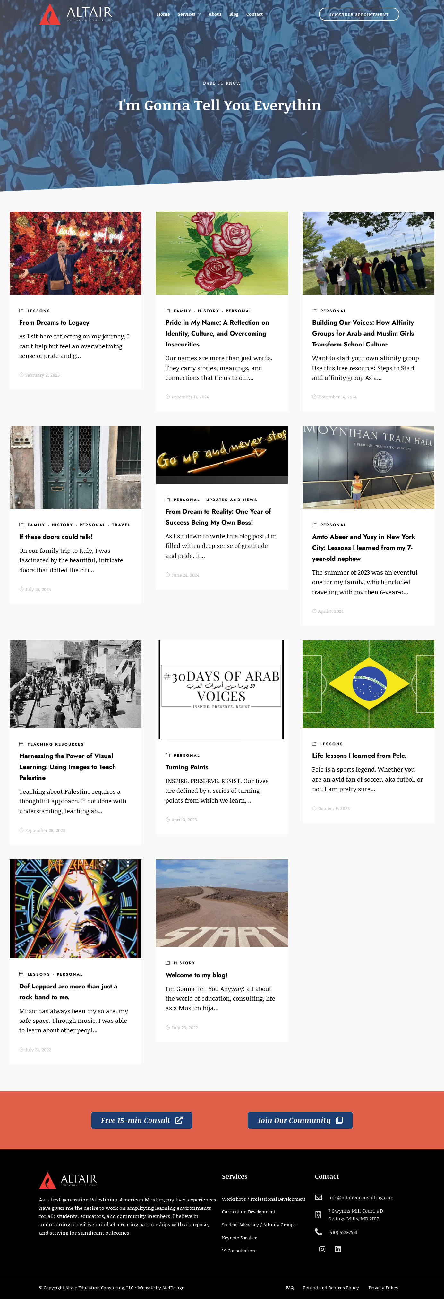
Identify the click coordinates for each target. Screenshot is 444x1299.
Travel (121, 525)
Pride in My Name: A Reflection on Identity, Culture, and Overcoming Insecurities (217, 333)
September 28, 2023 (42, 830)
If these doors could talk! (56, 537)
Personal (239, 311)
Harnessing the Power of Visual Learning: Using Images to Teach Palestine (67, 766)
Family (183, 311)
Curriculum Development (248, 1211)
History (208, 311)
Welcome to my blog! (197, 975)
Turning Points (187, 767)
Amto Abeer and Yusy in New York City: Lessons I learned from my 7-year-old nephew (363, 547)
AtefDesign (173, 1287)
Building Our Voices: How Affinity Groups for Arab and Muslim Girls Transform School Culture (363, 333)
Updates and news (232, 500)
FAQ (290, 1287)
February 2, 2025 (39, 375)
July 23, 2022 (182, 1027)
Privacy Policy (383, 1287)
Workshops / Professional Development (263, 1198)
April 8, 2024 (328, 611)
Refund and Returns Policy (331, 1287)
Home (163, 14)
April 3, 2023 (181, 819)
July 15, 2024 (35, 589)
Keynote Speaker (239, 1237)
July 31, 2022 (35, 1049)
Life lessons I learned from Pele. (359, 755)
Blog (233, 14)
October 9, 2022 (331, 808)
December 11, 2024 (187, 396)
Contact (254, 14)
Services (186, 14)
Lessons (39, 311)
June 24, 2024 (182, 574)
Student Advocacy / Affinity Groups (259, 1224)
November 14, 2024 (334, 396)
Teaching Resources (56, 744)
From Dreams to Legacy (54, 322)
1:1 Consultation (238, 1250)
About (215, 14)
